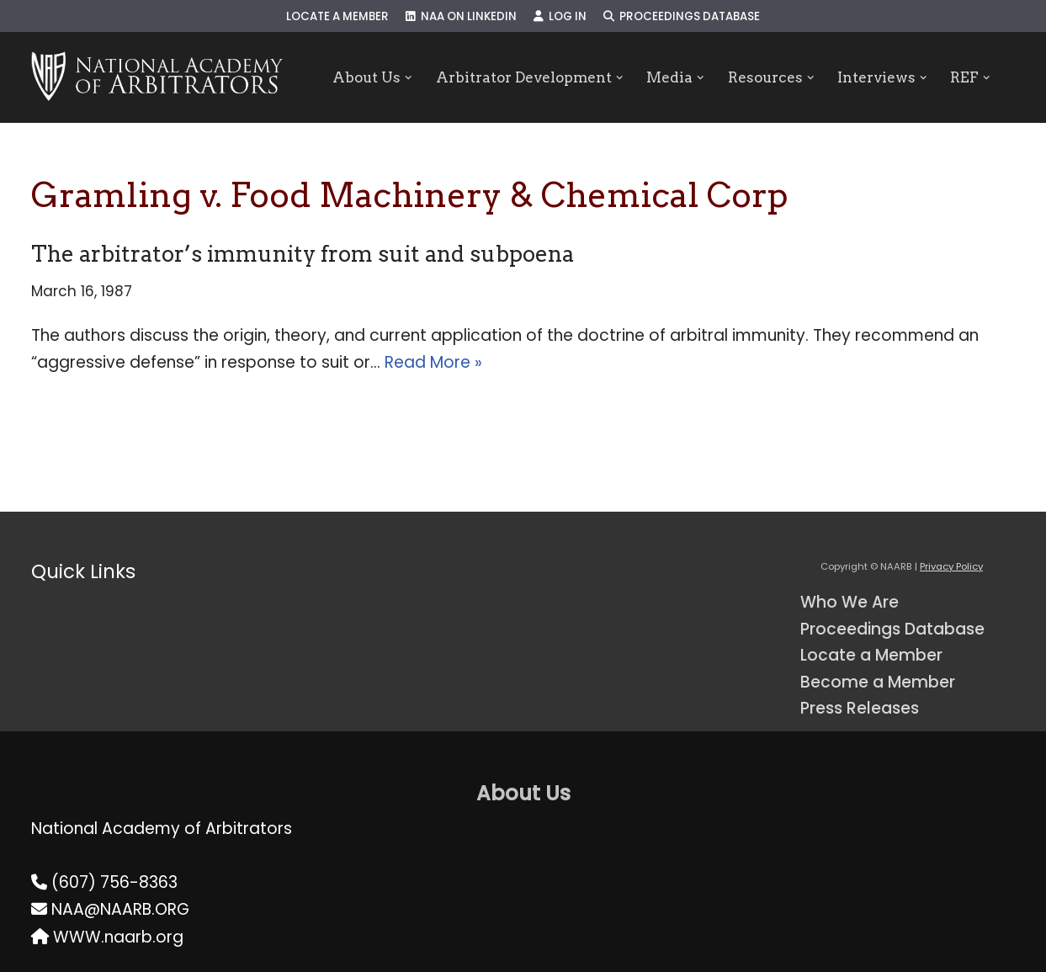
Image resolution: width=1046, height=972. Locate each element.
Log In (560, 16)
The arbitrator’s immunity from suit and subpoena (302, 254)
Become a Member (877, 682)
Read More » (433, 362)
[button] (408, 78)
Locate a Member (337, 16)
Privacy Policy (951, 566)
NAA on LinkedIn (461, 16)
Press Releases (859, 708)
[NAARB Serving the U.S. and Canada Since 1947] (157, 77)
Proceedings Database (681, 16)
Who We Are (849, 602)
